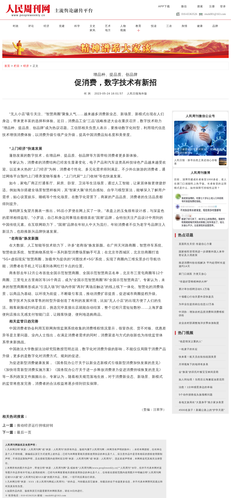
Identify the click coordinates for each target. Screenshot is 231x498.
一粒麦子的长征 (188, 344)
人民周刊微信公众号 (200, 111)
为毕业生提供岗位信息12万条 (196, 299)
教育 (109, 25)
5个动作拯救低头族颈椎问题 (196, 390)
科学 (59, 25)
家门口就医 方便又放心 (193, 269)
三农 (134, 25)
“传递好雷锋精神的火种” (193, 276)
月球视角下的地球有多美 (193, 359)
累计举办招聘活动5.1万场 (194, 284)
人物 (96, 25)
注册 (212, 6)
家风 (185, 25)
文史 (71, 25)
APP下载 (164, 6)
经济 (34, 25)
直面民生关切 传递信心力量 (195, 239)
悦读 (122, 25)
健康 (159, 25)
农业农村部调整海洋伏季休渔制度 (199, 318)
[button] (222, 25)
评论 (21, 25)
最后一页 (24, 428)
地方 (197, 25)
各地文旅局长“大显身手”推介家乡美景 (201, 397)
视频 (210, 25)
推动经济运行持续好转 (35, 421)
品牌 (172, 25)
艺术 (84, 25)
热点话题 (185, 230)
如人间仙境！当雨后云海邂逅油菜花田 (201, 374)
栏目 (17, 61)
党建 (46, 25)
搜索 (200, 6)
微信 (184, 6)
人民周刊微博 (200, 168)
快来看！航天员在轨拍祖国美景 (197, 352)
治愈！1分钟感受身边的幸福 (196, 382)
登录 (223, 6)
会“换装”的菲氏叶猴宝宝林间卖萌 (199, 367)
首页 (7, 61)
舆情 (147, 25)
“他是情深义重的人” (190, 336)
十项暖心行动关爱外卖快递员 (196, 291)
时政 (9, 25)
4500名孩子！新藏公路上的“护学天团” (202, 405)
